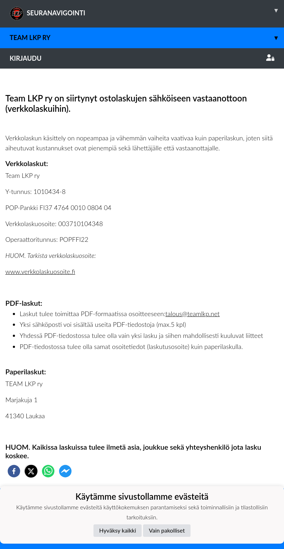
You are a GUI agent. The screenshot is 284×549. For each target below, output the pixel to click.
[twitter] (31, 471)
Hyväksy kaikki (117, 530)
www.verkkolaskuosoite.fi (40, 271)
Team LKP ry (147, 38)
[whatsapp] (48, 471)
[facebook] (13, 471)
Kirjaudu (142, 58)
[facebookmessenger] (65, 471)
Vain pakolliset (167, 530)
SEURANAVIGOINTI (147, 10)
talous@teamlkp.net (193, 314)
